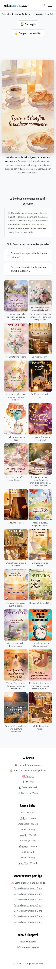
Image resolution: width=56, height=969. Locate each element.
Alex (23, 829)
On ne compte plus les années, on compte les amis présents (40, 317)
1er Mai (28, 781)
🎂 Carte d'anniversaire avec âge (28, 882)
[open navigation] (50, 5)
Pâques (28, 776)
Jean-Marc (24, 863)
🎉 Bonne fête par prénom (28, 765)
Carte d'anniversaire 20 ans (28, 894)
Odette (24, 812)
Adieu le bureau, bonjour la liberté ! (40, 524)
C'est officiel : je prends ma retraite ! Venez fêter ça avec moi (40, 686)
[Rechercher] (44, 5)
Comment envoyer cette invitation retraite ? (29, 255)
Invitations (38, 13)
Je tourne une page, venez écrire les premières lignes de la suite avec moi (40, 481)
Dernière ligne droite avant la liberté (16, 604)
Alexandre (23, 824)
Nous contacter (28, 941)
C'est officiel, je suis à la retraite (16, 564)
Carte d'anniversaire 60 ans (28, 916)
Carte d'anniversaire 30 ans (28, 899)
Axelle (23, 835)
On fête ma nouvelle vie (40, 395)
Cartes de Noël (28, 787)
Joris (24, 852)
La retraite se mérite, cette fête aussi (15, 478)
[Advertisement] (28, 50)
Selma (23, 818)
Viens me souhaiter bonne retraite (16, 644)
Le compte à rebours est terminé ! (40, 438)
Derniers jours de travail (40, 564)
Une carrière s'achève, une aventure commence (15, 729)
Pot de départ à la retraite (40, 727)
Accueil (5, 13)
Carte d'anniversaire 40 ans (28, 905)
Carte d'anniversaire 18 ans (28, 888)
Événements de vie (21, 13)
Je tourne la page (16, 522)
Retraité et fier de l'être (40, 603)
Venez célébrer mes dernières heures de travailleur (15, 686)
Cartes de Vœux (28, 793)
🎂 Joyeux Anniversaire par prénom (28, 770)
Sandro (23, 840)
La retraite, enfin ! (40, 356)
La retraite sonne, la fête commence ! (40, 644)
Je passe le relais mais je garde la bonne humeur (16, 397)
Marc (23, 857)
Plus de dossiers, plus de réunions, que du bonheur (16, 317)
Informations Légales (28, 947)
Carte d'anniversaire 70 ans (28, 922)
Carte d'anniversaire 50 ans (28, 910)
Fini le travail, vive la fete (16, 438)
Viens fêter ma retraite (16, 356)
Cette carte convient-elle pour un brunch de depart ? (28, 269)
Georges (23, 846)
